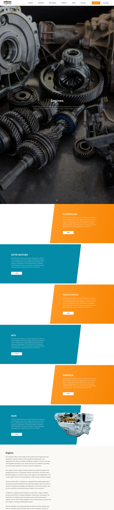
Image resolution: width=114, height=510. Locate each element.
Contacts (96, 2)
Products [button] (64, 2)
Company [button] (30, 2)
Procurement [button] (52, 2)
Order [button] (68, 232)
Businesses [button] (41, 2)
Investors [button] (83, 2)
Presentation (106, 2)
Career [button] (73, 2)
